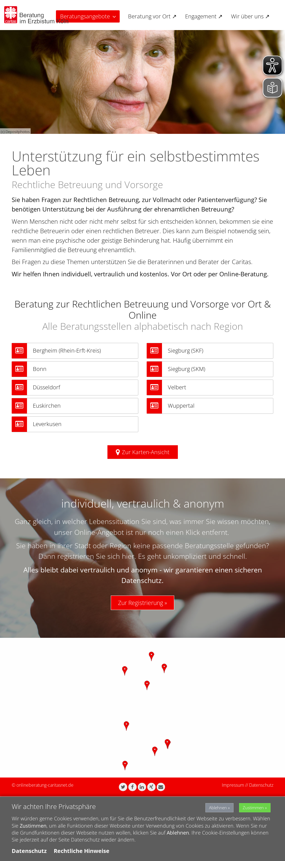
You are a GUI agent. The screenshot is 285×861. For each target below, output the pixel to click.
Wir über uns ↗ (250, 16)
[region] (142, 707)
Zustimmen (252, 807)
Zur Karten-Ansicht (145, 452)
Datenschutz (261, 785)
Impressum (233, 785)
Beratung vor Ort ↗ (152, 16)
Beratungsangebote (85, 16)
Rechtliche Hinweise (81, 851)
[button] (123, 787)
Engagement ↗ (204, 16)
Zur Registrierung (140, 603)
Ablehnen (210, 807)
